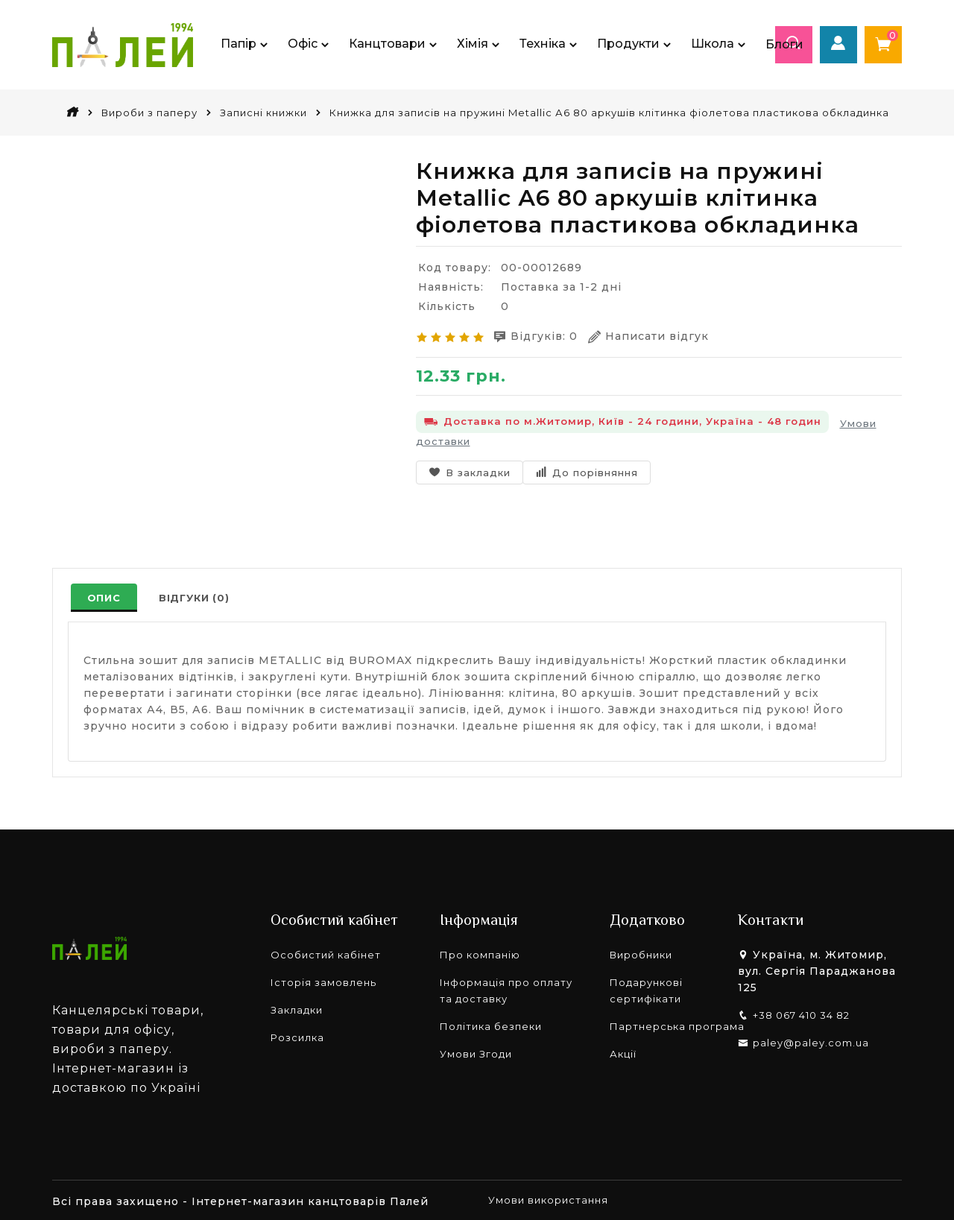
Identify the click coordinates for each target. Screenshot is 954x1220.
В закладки (470, 470)
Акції (623, 1052)
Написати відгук (658, 336)
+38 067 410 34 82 (801, 1013)
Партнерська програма (677, 1024)
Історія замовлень (323, 980)
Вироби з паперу (149, 112)
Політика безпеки (491, 1024)
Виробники (641, 952)
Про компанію (480, 952)
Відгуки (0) (197, 598)
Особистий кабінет (326, 952)
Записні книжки (263, 112)
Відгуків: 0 (541, 336)
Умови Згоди (476, 1052)
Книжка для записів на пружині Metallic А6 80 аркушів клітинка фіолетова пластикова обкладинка (609, 112)
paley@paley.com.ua (811, 1040)
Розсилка (297, 1035)
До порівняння (586, 470)
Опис (104, 598)
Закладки (297, 1008)
